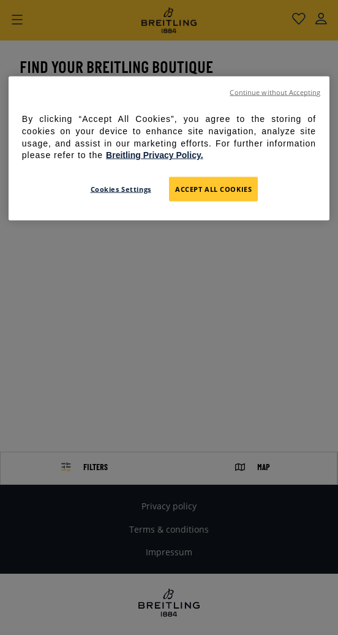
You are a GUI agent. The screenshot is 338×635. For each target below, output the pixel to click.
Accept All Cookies (213, 188)
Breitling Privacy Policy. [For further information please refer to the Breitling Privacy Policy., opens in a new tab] (154, 155)
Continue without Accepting (275, 92)
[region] (169, 148)
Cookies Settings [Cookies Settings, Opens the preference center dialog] (121, 188)
